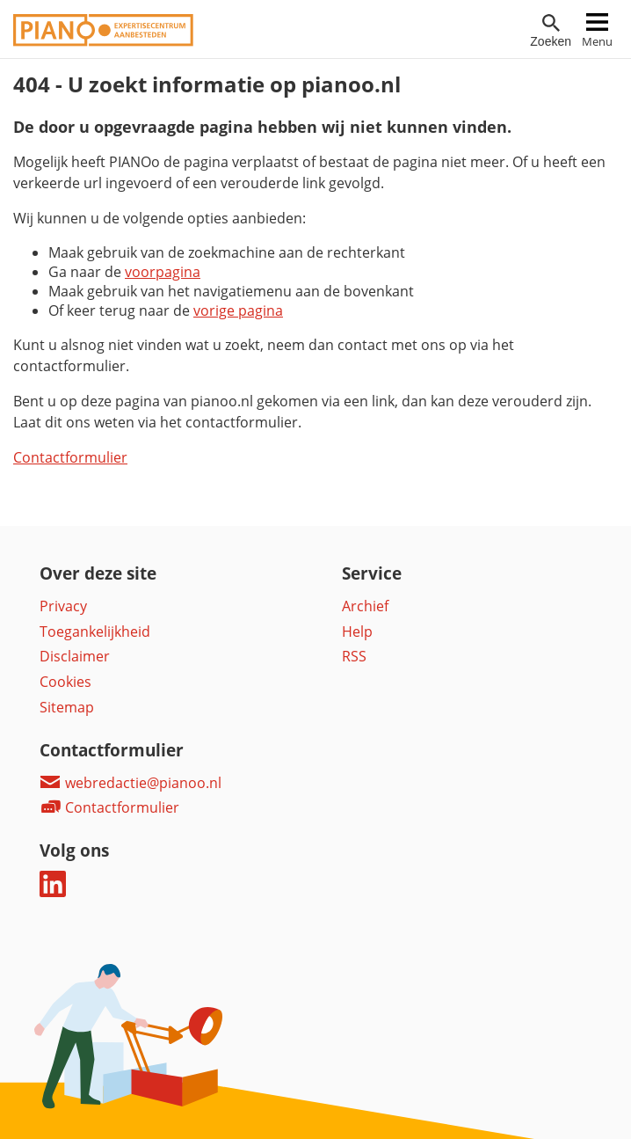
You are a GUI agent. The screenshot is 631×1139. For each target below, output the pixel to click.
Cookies (65, 681)
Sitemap (67, 707)
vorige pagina (238, 310)
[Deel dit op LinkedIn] (53, 892)
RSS (354, 656)
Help (357, 631)
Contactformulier (70, 457)
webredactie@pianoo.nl (130, 782)
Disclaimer (75, 656)
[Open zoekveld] (551, 31)
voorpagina (162, 271)
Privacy (63, 606)
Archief (365, 606)
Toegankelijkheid (95, 631)
